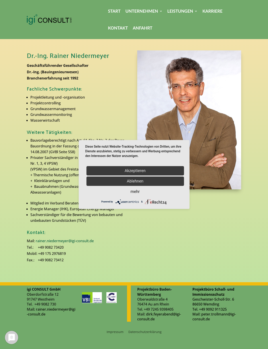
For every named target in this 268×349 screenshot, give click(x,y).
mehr (135, 191)
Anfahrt (143, 27)
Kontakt (118, 27)
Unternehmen (141, 11)
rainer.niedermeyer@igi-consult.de (65, 240)
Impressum (115, 332)
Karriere (212, 11)
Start (114, 11)
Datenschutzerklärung (145, 332)
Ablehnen (135, 181)
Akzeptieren (135, 170)
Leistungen (180, 11)
